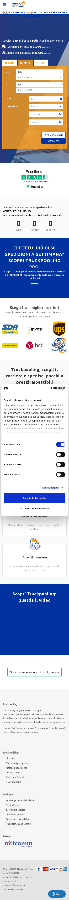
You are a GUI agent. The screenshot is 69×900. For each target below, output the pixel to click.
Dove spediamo (13, 782)
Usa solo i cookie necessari (34, 508)
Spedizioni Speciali (15, 777)
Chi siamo (10, 758)
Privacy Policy (12, 805)
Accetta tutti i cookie (34, 498)
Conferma (53, 141)
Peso (8, 99)
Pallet (40, 63)
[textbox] (38, 77)
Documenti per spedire (17, 763)
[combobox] (39, 77)
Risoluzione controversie (18, 824)
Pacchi (25, 63)
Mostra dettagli (50, 487)
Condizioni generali (15, 814)
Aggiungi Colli (53, 135)
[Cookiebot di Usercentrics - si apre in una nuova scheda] (51, 389)
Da (7, 72)
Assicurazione (13, 772)
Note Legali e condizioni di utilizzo (23, 800)
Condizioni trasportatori (18, 819)
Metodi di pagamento (16, 768)
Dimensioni (12, 106)
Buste (10, 63)
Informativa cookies (15, 810)
